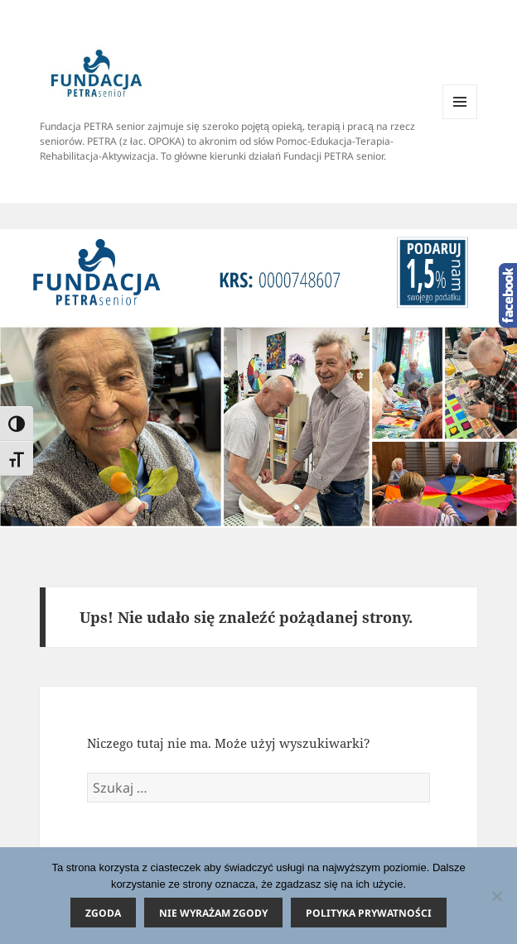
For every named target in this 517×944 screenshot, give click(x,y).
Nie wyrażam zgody (213, 913)
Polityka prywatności (369, 913)
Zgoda (103, 913)
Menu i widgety (460, 118)
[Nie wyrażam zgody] (496, 896)
